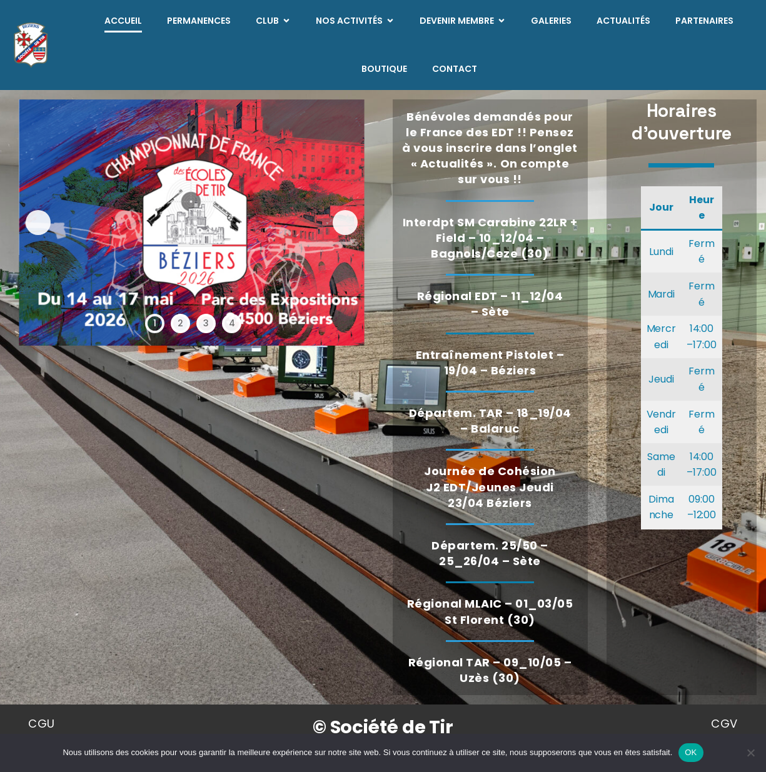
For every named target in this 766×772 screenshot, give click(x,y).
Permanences (199, 20)
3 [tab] (206, 323)
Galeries (551, 20)
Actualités (623, 20)
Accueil (123, 20)
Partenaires (704, 20)
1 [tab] (154, 323)
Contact (454, 69)
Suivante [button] (345, 222)
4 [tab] (232, 323)
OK (691, 752)
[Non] (750, 752)
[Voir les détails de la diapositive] (192, 222)
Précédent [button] (38, 222)
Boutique (384, 69)
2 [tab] (180, 323)
